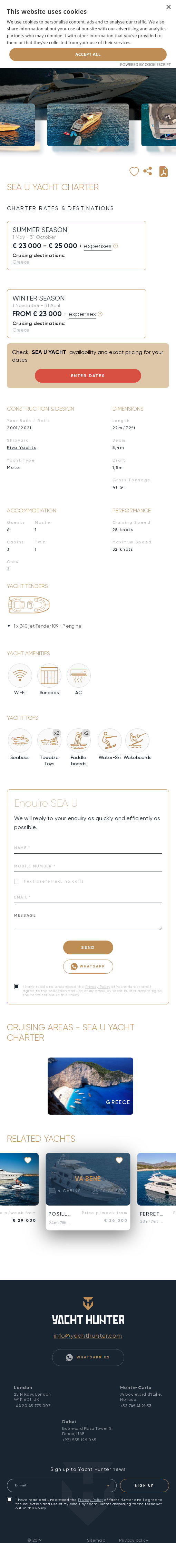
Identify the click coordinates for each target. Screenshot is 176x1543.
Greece (20, 262)
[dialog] (88, 34)
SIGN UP (144, 1485)
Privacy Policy (97, 987)
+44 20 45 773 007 (32, 1406)
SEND (88, 947)
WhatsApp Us (88, 1357)
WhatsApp (88, 966)
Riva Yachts (21, 447)
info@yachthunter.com (88, 1335)
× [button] (168, 7)
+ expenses (95, 246)
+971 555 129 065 (79, 1440)
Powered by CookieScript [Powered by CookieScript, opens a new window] (145, 64)
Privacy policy (133, 1540)
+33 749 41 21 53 (136, 1406)
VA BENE (88, 1179)
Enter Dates (88, 375)
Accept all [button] (88, 54)
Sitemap (96, 1540)
